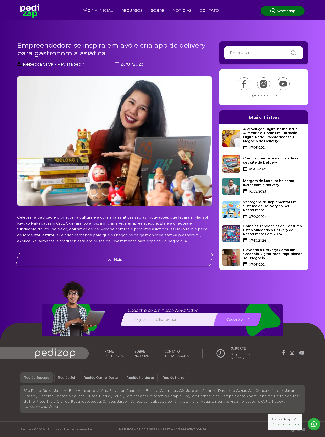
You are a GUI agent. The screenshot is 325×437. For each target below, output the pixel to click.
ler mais (114, 259)
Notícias (182, 10)
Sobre (157, 10)
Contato (209, 10)
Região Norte (173, 378)
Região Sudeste (36, 378)
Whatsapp (282, 11)
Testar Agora (177, 358)
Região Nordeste (140, 378)
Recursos (132, 10)
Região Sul (66, 378)
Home (109, 352)
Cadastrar (238, 319)
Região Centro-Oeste (101, 378)
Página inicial (97, 10)
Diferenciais (114, 358)
